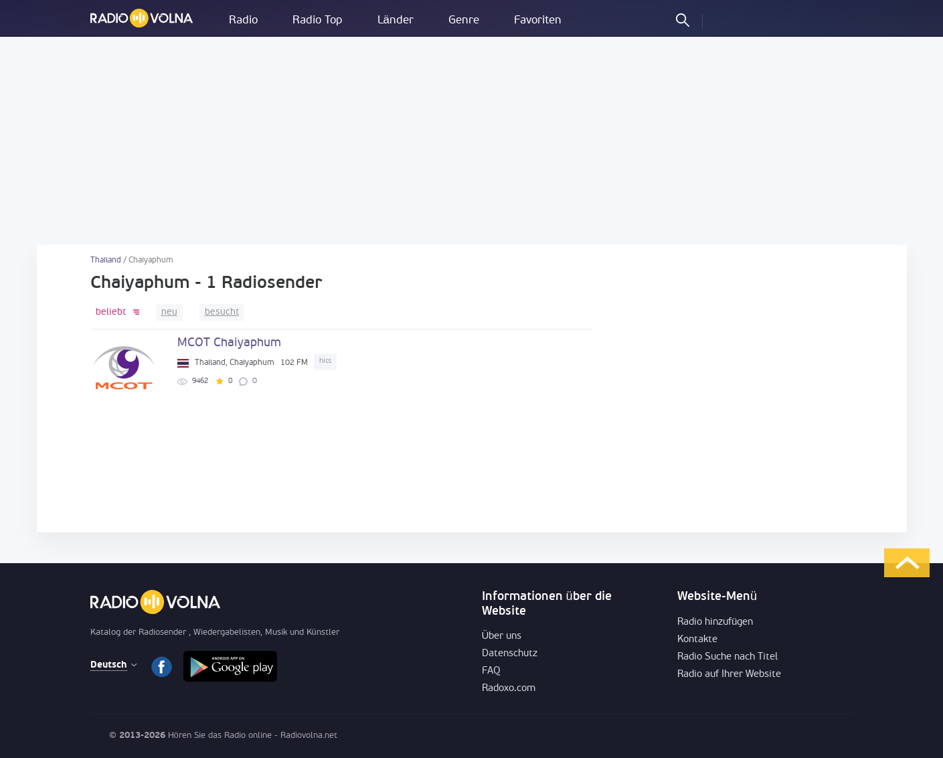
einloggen (724, 19)
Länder (395, 20)
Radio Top (317, 20)
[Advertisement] (471, 140)
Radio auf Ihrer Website (729, 675)
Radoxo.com (508, 689)
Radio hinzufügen (715, 622)
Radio (243, 20)
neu (169, 312)
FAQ (491, 671)
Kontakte (697, 640)
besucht (222, 312)
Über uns (502, 636)
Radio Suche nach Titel (727, 657)
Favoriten (538, 20)
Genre (463, 20)
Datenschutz (509, 654)
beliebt (111, 312)
